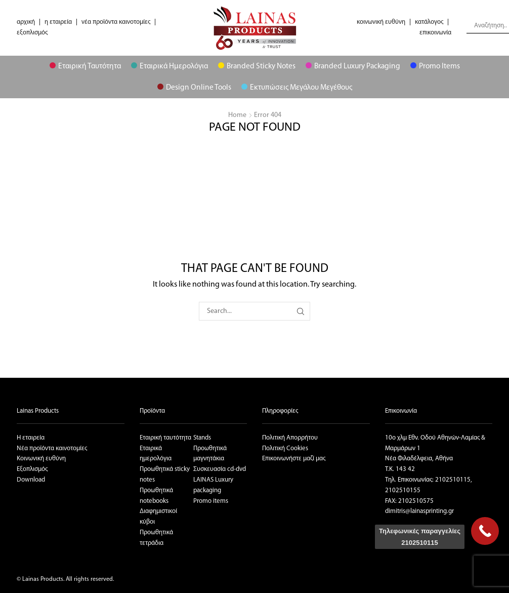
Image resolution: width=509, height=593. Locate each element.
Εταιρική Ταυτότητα (85, 66)
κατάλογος (429, 22)
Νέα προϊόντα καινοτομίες (52, 448)
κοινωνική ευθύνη (381, 22)
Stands (202, 437)
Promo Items (435, 66)
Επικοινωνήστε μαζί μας (293, 458)
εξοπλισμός (32, 32)
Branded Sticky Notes (256, 66)
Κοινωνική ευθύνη (41, 458)
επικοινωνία (435, 32)
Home (237, 115)
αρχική (26, 22)
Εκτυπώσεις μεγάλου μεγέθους (296, 88)
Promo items (210, 501)
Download (31, 480)
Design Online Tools (194, 88)
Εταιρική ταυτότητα (165, 437)
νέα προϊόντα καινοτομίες (115, 22)
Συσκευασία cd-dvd (219, 469)
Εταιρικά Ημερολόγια (169, 66)
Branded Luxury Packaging (353, 66)
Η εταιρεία (31, 437)
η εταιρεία (58, 22)
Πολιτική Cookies (285, 448)
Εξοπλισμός (32, 469)
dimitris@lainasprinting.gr (419, 511)
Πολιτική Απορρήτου (290, 437)
